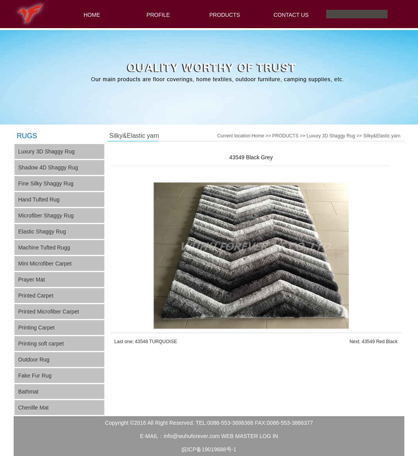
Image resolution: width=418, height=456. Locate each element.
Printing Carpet (36, 327)
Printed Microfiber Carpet (48, 311)
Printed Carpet (36, 295)
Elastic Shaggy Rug (42, 231)
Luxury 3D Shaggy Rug (331, 136)
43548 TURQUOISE (156, 341)
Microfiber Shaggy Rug (46, 215)
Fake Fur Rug (35, 375)
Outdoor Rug (34, 359)
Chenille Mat (33, 407)
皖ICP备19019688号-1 (209, 449)
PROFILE (158, 15)
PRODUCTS (224, 15)
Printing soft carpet (41, 343)
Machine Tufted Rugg (44, 247)
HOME (92, 15)
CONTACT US (291, 15)
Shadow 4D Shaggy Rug (48, 167)
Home (258, 136)
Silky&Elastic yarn (381, 136)
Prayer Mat (31, 279)
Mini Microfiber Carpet (45, 263)
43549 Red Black (379, 341)
